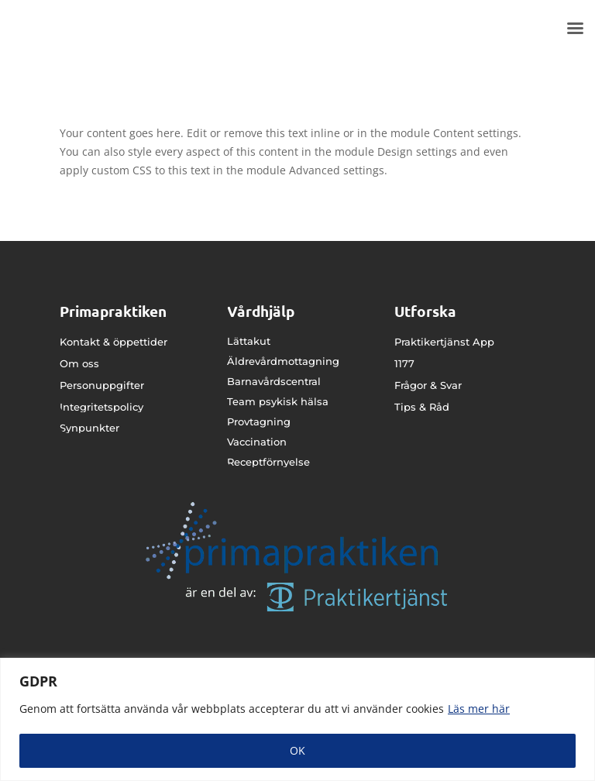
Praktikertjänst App (444, 341)
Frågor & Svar (428, 385)
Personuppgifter (102, 385)
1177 (404, 363)
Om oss (79, 363)
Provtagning (259, 421)
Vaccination (257, 441)
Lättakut (248, 341)
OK (297, 750)
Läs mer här (479, 708)
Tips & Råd (421, 407)
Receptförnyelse (268, 462)
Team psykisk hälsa (277, 401)
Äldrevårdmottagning (283, 361)
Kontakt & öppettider (113, 341)
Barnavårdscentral (274, 381)
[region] (297, 719)
